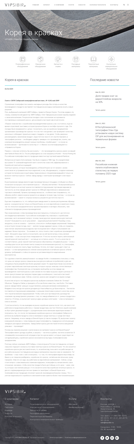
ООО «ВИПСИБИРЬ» (21, 437)
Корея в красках (17, 80)
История (8, 404)
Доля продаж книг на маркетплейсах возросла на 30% (108, 99)
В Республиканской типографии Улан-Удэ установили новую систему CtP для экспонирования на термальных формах (109, 133)
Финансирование (76, 407)
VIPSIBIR (8, 39)
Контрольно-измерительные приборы (46, 420)
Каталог (46, 5)
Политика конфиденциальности (75, 437)
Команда (8, 410)
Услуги (71, 5)
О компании (59, 5)
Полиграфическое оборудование (44, 404)
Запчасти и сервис (38, 410)
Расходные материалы (40, 413)
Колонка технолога (98, 5)
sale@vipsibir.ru (107, 423)
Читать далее (100, 110)
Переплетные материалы (41, 416)
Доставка (73, 404)
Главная (35, 5)
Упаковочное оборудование (42, 407)
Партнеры (9, 407)
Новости (81, 5)
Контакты (114, 5)
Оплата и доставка (56, 437)
